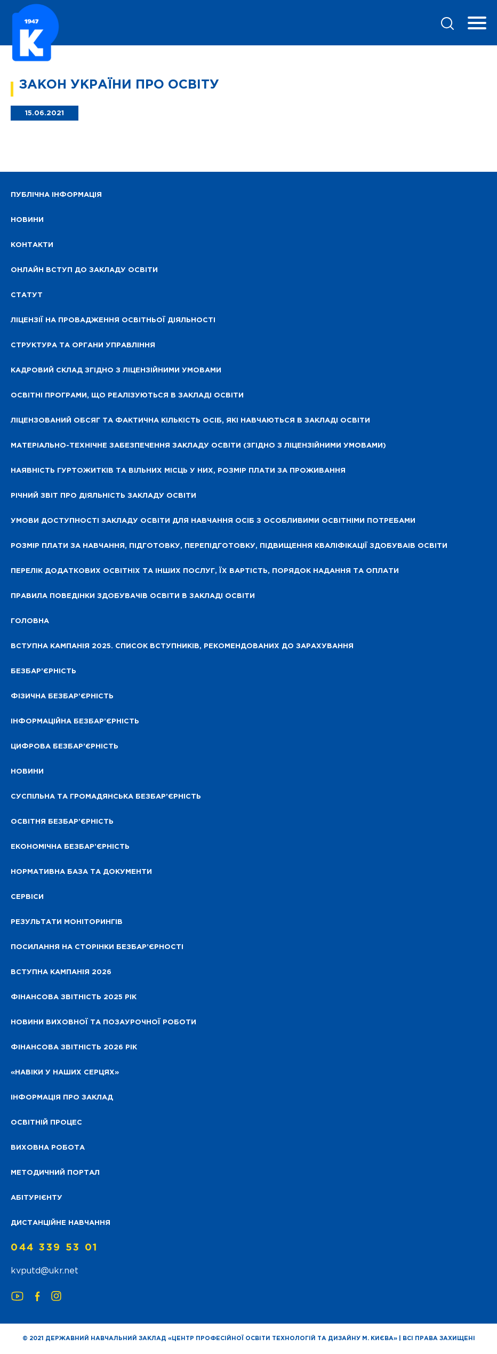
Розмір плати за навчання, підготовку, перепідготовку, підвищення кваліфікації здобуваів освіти (229, 546)
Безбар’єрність (43, 671)
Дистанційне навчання (60, 1223)
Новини (27, 772)
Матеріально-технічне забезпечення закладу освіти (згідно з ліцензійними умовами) (198, 446)
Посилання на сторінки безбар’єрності (97, 947)
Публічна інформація (56, 195)
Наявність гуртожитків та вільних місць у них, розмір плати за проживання (178, 471)
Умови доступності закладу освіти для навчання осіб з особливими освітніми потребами (213, 521)
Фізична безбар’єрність (62, 696)
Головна (30, 621)
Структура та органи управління (83, 345)
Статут (27, 295)
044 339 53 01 (54, 1248)
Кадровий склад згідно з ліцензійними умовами (116, 370)
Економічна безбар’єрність (70, 847)
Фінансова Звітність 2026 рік (74, 1047)
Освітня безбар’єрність (62, 822)
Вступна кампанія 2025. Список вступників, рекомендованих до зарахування (182, 646)
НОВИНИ (27, 220)
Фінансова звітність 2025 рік (74, 997)
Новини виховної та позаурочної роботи (103, 1022)
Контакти (32, 245)
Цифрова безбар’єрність (64, 747)
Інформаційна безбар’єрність (75, 721)
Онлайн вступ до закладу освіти (84, 270)
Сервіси (27, 897)
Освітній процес (46, 1123)
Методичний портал (55, 1173)
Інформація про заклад (62, 1098)
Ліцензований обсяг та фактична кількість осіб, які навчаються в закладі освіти (190, 421)
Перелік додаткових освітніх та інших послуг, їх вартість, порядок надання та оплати (205, 571)
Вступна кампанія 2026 (61, 972)
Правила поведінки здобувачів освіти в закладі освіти (133, 596)
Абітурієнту (36, 1198)
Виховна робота (48, 1148)
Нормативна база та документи (81, 872)
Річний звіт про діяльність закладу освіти (103, 496)
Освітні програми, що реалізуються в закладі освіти (127, 396)
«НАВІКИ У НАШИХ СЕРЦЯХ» (65, 1073)
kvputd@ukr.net (44, 1271)
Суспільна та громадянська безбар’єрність (106, 797)
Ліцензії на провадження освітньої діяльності (113, 320)
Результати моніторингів (67, 922)
